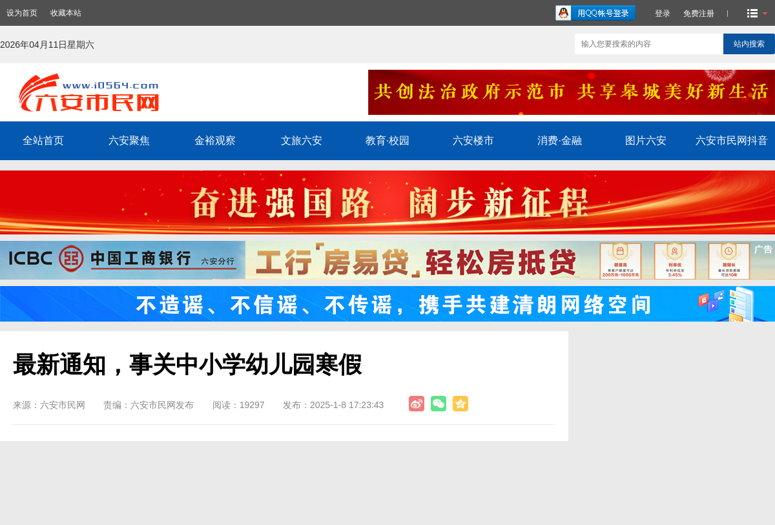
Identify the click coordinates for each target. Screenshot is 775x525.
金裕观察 (215, 140)
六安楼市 (473, 140)
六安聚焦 (129, 140)
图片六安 (645, 140)
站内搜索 (749, 43)
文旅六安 (301, 140)
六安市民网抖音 (732, 140)
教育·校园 (387, 140)
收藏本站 (65, 12)
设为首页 (21, 12)
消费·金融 (559, 140)
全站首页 (43, 140)
